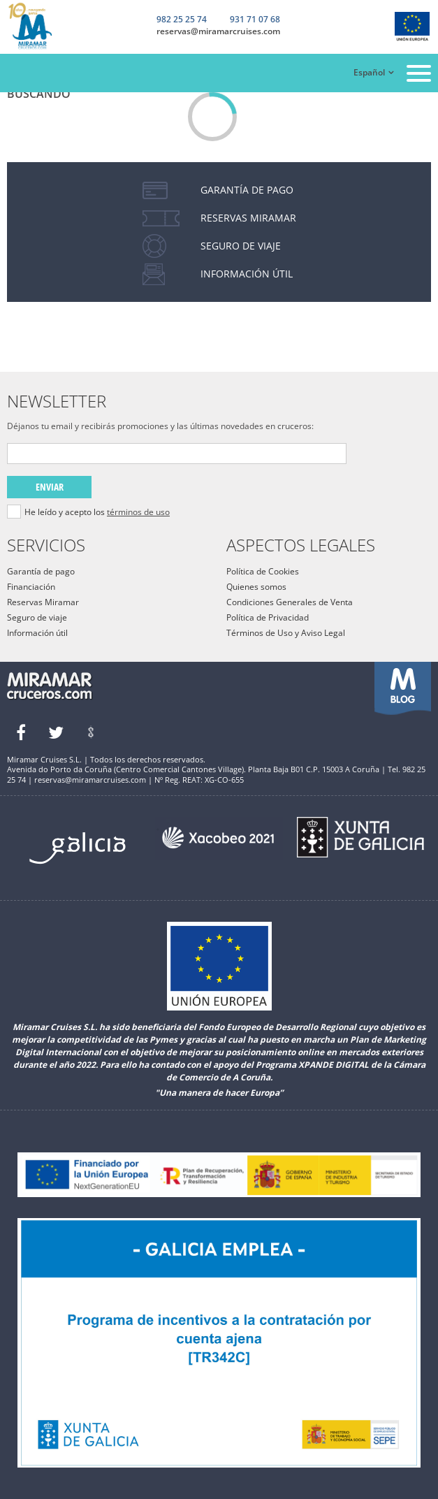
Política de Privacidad (267, 617)
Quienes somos (256, 587)
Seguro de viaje (37, 617)
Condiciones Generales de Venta (289, 602)
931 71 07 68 (255, 20)
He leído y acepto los (97, 512)
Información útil (37, 633)
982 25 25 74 (181, 19)
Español (369, 72)
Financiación (31, 587)
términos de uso (138, 512)
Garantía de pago (41, 571)
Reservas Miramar (43, 602)
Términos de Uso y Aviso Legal (285, 633)
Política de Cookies (262, 571)
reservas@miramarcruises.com (218, 31)
